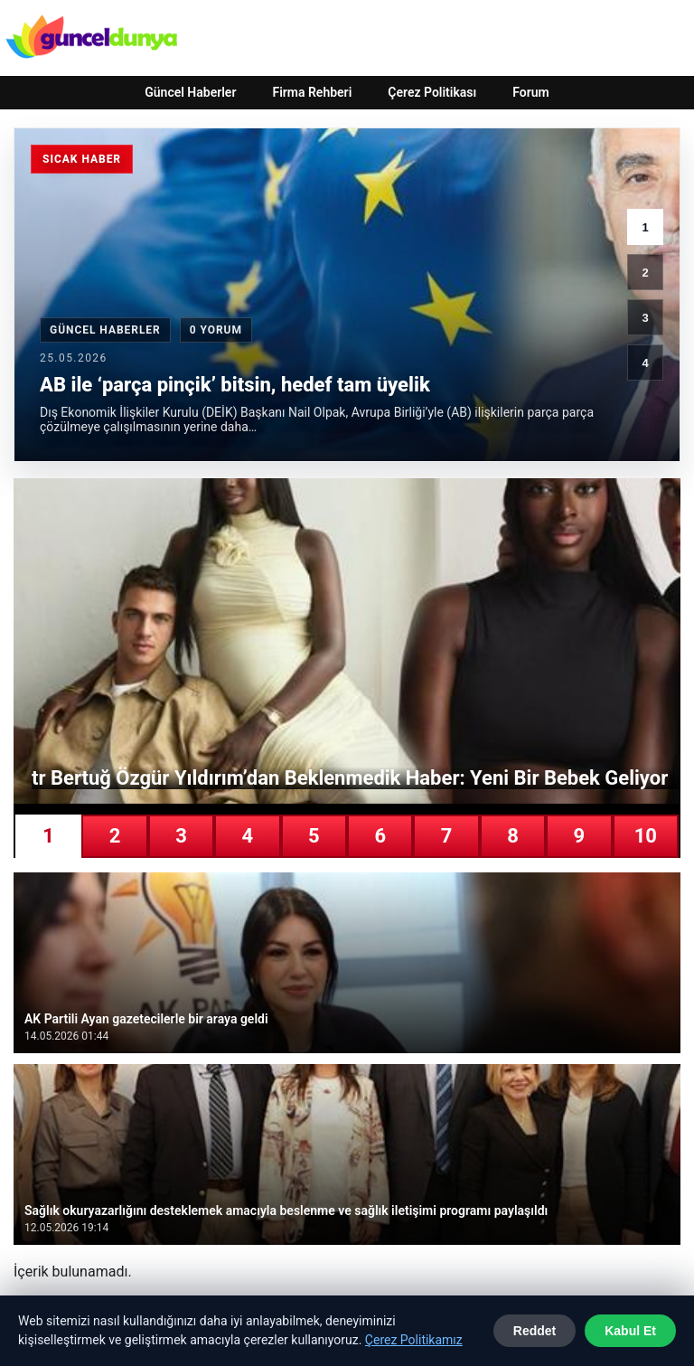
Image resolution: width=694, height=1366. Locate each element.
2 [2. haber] (645, 272)
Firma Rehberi (312, 92)
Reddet (534, 1331)
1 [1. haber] (645, 227)
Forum (530, 92)
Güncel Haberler (190, 92)
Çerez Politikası (432, 92)
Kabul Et (630, 1331)
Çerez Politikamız (414, 1340)
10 (645, 835)
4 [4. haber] (645, 363)
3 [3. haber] (645, 318)
